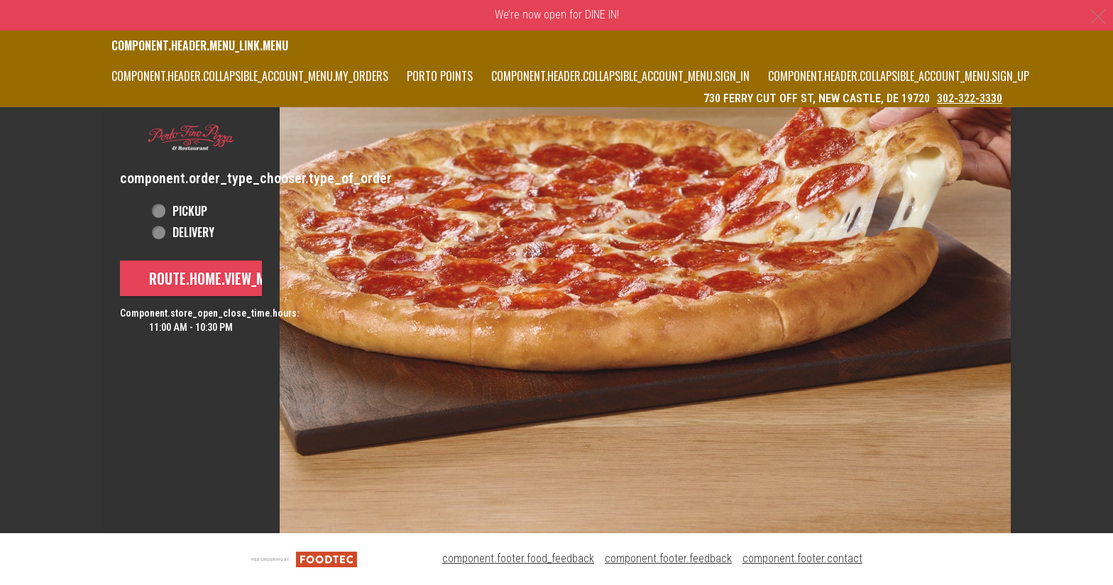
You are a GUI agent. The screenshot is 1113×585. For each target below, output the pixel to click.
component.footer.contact (802, 558)
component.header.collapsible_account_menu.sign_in (620, 75)
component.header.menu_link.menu (199, 45)
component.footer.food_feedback (518, 558)
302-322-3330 (969, 98)
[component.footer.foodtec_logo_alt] (304, 558)
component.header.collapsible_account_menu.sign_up (898, 75)
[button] (191, 138)
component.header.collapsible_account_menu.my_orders (249, 75)
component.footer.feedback (668, 558)
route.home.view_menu (218, 278)
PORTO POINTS (440, 75)
